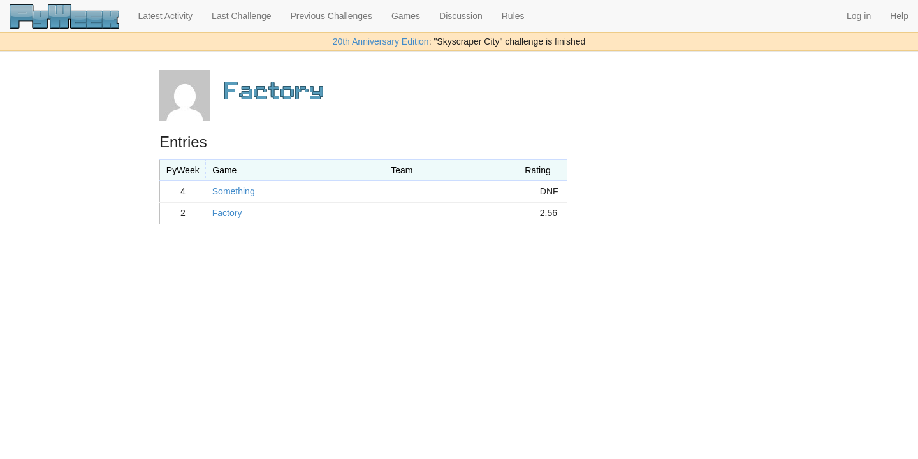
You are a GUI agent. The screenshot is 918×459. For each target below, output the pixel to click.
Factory (227, 213)
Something (233, 191)
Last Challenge (241, 16)
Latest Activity (165, 16)
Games (405, 16)
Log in (859, 16)
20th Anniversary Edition (381, 41)
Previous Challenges (331, 16)
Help (899, 16)
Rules (513, 16)
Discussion (461, 16)
